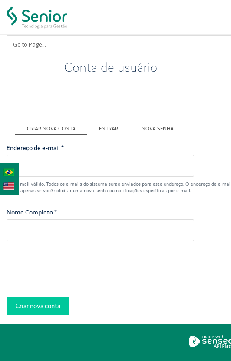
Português (9, 171)
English (9, 184)
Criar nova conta (57, 127)
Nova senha (158, 128)
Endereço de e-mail (35, 148)
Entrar (108, 128)
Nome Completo (32, 212)
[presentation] (73, 271)
